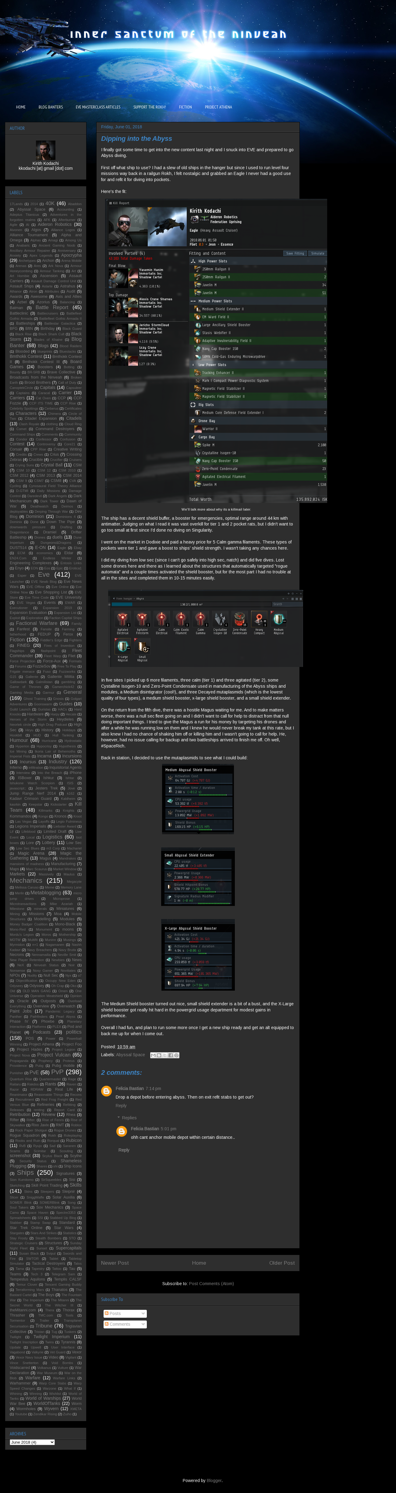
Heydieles (65, 719)
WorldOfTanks (47, 1403)
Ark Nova (55, 266)
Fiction (17, 640)
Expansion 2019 (57, 608)
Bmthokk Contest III (41, 362)
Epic (59, 568)
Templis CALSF (68, 1279)
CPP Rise (38, 449)
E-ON (40, 547)
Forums (21, 666)
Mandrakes (67, 858)
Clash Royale (29, 424)
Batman (16, 308)
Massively (46, 874)
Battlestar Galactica (59, 323)
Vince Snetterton (24, 1363)
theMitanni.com (23, 1310)
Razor (14, 1089)
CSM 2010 (67, 470)
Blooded (23, 351)
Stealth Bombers (48, 1238)
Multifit (32, 940)
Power (50, 1038)
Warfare (32, 1377)
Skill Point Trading (46, 1185)
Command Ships (22, 434)
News (77, 960)
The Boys (46, 1295)
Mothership (67, 934)
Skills (76, 1185)
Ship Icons (73, 1166)
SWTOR (32, 1258)
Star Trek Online (26, 1228)
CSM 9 (21, 481)
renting (39, 1110)
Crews (38, 454)
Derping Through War (51, 511)
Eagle (61, 548)
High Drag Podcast (52, 724)
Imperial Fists (20, 756)
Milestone (17, 908)
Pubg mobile (63, 1066)
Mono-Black (65, 924)
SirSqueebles (51, 1179)
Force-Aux (52, 661)
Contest (17, 443)
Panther (16, 1016)
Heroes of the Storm (28, 719)
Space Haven (37, 1212)
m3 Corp (53, 848)
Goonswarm (43, 704)
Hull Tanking (63, 735)
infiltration (36, 767)
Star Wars (64, 1228)
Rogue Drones (65, 1130)
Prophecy (45, 1061)
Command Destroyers (55, 429)
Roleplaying (73, 1135)
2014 (34, 204)
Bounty (15, 372)
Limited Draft (55, 831)
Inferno (16, 767)
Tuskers (70, 1332)
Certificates (73, 408)
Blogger (214, 1480)
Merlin (19, 893)
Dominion (35, 516)
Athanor (16, 291)
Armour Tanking (52, 271)
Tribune (43, 1326)
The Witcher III (59, 1305)
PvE (34, 1072)
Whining (16, 1393)
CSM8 (56, 481)
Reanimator (18, 1094)
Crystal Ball (52, 464)
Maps (14, 869)
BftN (29, 328)
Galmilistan (44, 682)
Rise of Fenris (53, 1120)
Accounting (65, 209)
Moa (58, 914)
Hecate (71, 714)
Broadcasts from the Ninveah (36, 377)
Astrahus (67, 286)
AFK (47, 220)
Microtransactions (23, 904)
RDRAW (36, 1089)
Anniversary (67, 250)
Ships (25, 1172)
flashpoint (48, 651)
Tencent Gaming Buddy (63, 1284)
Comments (117, 1324)
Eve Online (60, 587)
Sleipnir (68, 1191)
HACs (62, 709)
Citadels (74, 418)
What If (70, 1388)
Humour (19, 740)
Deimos (67, 506)
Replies (129, 1118)
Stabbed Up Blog (63, 1218)
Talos (78, 1263)
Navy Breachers (39, 950)
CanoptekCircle (21, 388)
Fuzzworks (67, 671)
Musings (69, 940)
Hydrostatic (73, 741)
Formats (75, 661)
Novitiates (68, 970)
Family (77, 623)
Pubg (39, 1065)
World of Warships (43, 1398)
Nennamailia (41, 955)
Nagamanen (55, 944)
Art (74, 271)
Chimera (54, 413)
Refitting (69, 1104)
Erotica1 (75, 568)
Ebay (78, 548)
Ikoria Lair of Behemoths (55, 751)
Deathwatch (39, 506)
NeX (20, 965)
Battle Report (52, 307)
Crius (54, 454)
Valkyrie (37, 1352)
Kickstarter (59, 804)
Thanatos (59, 1290)
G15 (13, 677)
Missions (36, 914)
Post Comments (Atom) (211, 1283)
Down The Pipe (61, 522)
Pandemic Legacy (59, 1011)
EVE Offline (35, 587)
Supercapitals (69, 1247)
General (72, 692)
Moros (46, 934)
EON (34, 568)
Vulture (63, 1368)
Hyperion (22, 746)
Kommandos (20, 816)
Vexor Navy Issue (29, 1357)
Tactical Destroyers (48, 1263)
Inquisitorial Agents (65, 767)
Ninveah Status (46, 965)
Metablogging (45, 893)
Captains (23, 393)
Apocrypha (71, 255)
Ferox (68, 634)
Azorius (43, 302)
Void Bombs (62, 1363)
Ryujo (37, 1146)
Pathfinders (39, 1016)
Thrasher (17, 1315)
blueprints (44, 351)
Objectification (26, 980)
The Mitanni (60, 1300)
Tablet (53, 1258)
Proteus (69, 1061)
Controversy (46, 444)
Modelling (42, 919)
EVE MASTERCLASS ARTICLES (98, 107)
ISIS (70, 783)
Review (48, 1114)
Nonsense (17, 970)
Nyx (68, 975)
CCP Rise (68, 403)
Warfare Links (64, 1378)
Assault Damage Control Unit (53, 281)
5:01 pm (168, 1128)
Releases (17, 1110)
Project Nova (20, 1055)
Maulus (69, 874)
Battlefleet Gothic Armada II (60, 318)
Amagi (53, 240)
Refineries (45, 1105)
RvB (22, 1146)
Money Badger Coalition (29, 924)
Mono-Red (18, 929)
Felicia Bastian (130, 1088)
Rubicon (74, 1140)
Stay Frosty (19, 1238)
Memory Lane (71, 887)
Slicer (14, 1197)
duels (57, 537)
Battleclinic (19, 313)
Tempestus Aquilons (27, 1279)
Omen (62, 991)
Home (199, 1263)
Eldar (68, 553)
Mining (15, 914)
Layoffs (43, 821)
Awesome (39, 296)
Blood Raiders (71, 346)
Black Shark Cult (51, 334)
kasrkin (15, 804)
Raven (71, 1084)
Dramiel (49, 532)
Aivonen (16, 230)
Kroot (77, 816)
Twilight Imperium (52, 1336)
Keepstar (35, 804)
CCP (62, 398)
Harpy (55, 714)
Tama (20, 1268)
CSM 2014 (72, 475)
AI (27, 224)
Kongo (43, 816)
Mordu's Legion (22, 934)
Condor (21, 439)
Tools (69, 1315)
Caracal (44, 393)
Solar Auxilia (63, 1197)
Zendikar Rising (45, 1414)
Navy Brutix (67, 950)
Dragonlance (19, 532)
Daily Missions (48, 491)
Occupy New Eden (60, 980)
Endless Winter (57, 558)
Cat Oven (43, 398)
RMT (60, 1125)
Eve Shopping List (51, 592)
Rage (72, 1079)
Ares (37, 266)
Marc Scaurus (36, 869)
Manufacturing (63, 864)
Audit (70, 291)
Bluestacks (67, 351)
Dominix (16, 522)
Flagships (17, 651)
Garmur (48, 692)
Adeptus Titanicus (24, 214)
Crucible (36, 460)
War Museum (47, 1373)
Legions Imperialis (30, 826)
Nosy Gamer (43, 970)
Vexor (77, 1352)
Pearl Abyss (65, 1016)
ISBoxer (25, 778)
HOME (21, 107)
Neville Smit (67, 955)
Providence (18, 1065)
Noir (72, 965)
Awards (16, 296)
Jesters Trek (46, 788)
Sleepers (47, 1191)
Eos (47, 568)
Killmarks (45, 810)
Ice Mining (18, 751)
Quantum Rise (21, 1079)
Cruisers (75, 459)
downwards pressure (27, 527)
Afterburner (67, 220)
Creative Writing (68, 449)
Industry (58, 761)
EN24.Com (18, 558)
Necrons (17, 955)
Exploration (34, 618)
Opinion (76, 996)
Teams (15, 1274)
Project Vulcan (54, 1055)
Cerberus (51, 408)
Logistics (52, 837)
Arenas (21, 266)
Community (73, 434)
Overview (41, 1006)
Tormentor (17, 1320)
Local (31, 837)
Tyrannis (68, 1342)
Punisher (16, 1073)
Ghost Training (34, 698)
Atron (33, 291)
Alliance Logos (63, 230)
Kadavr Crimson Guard (30, 798)
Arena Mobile (72, 260)
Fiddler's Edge (51, 640)
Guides (65, 703)
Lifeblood (28, 831)
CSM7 (39, 481)
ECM (21, 553)
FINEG (23, 645)
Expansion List (65, 613)
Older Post (282, 1263)
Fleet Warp (52, 656)
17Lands (16, 204)
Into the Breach (49, 773)
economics (45, 553)
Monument (44, 929)
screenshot (20, 1155)
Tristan (39, 1332)
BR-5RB (33, 372)
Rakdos (33, 1084)
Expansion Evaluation (28, 613)
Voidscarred (20, 1368)
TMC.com (45, 1315)
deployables (19, 511)
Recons (76, 1094)
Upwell (36, 1347)
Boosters (45, 367)
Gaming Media (22, 692)
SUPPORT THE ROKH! (149, 107)
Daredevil (34, 496)
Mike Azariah (61, 904)
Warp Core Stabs (52, 1383)
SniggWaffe (35, 1197)
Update (15, 1347)
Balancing (67, 302)
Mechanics (26, 880)
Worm (77, 1404)
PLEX (56, 1026)
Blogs (43, 345)
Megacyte (74, 881)
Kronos (60, 816)
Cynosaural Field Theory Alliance (55, 486)
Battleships (25, 323)
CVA (72, 481)
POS (30, 1038)
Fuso (47, 671)
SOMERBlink (49, 1202)
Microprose (61, 898)
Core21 (69, 444)
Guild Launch (20, 709)
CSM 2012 (19, 475)
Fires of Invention (59, 645)
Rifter (14, 1120)
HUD (37, 735)
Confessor (43, 439)
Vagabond (17, 1352)
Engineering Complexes (30, 563)
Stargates (17, 1233)
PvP (57, 1072)
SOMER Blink (21, 1202)
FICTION (185, 107)
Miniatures (65, 909)
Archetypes (27, 260)
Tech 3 (36, 1274)
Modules (67, 919)
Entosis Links (71, 563)
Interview (23, 773)
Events (50, 602)
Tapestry (38, 1268)
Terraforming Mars (30, 1290)
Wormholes (26, 1409)
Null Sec (51, 975)
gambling (68, 682)
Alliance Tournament (29, 235)
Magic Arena (31, 853)
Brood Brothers (38, 382)
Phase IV (19, 1021)
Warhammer (20, 1383)
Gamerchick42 (63, 687)
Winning (36, 1393)
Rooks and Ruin (27, 1140)
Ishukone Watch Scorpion (32, 783)
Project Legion (63, 1049)
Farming (68, 629)
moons (68, 929)
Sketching (17, 1185)
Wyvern (51, 1408)
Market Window (64, 869)
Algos (36, 230)
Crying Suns (24, 465)
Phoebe (47, 1021)
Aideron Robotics (55, 224)
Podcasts (42, 1032)
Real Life (64, 1089)
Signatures (65, 1173)
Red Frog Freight (54, 1099)
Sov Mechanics (49, 1207)
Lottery (48, 842)
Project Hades (29, 1049)
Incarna (44, 756)
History (47, 730)
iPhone (76, 773)
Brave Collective (61, 372)
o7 (80, 975)
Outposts (48, 1001)
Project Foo (72, 1044)
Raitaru (15, 1084)
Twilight (15, 1337)
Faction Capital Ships (65, 618)
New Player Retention (27, 960)
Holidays (69, 730)
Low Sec (74, 843)
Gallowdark (18, 682)
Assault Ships (22, 286)
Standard (67, 1222)
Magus (45, 858)
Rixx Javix (40, 1125)
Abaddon (75, 204)
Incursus (28, 761)
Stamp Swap (40, 1222)
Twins (49, 1342)
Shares (41, 1166)
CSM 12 (44, 470)
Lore (30, 843)
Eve (44, 574)
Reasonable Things (48, 1094)
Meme (49, 887)
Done (34, 522)
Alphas (35, 240)
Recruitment (25, 1099)
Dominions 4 (66, 516)
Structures (53, 1243)
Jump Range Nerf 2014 (33, 793)
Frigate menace (22, 671)
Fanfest (23, 629)
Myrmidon (17, 944)
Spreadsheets (20, 1218)
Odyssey (36, 986)
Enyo (19, 568)
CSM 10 (23, 470)
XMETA (76, 1409)
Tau (72, 1269)
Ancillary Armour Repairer (30, 250)
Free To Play (66, 666)
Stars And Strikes (43, 1233)
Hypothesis (67, 746)
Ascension (49, 276)
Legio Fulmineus (69, 821)
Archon (48, 260)
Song (72, 1202)
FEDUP (44, 634)
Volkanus (44, 1368)
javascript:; (18, 788)
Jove (71, 788)
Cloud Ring (73, 424)
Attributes (52, 291)
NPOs (15, 975)
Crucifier (56, 459)
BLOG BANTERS (51, 107)
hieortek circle (20, 724)
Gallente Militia (61, 677)
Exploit (15, 618)
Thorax (69, 1310)
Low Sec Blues (27, 848)
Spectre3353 (66, 1212)
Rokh (52, 1135)
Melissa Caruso (27, 887)
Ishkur (48, 778)
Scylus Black (52, 1156)
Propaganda (19, 1061)
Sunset (41, 1248)
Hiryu (29, 730)
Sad (52, 1146)
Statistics (69, 1233)
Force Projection (22, 661)
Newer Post (115, 1263)
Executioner (19, 608)
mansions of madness (27, 864)
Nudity (32, 975)
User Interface (63, 1347)
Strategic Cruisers (23, 1243)
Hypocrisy (44, 746)
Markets (17, 873)
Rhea (70, 1115)
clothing (52, 424)
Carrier (65, 392)
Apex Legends (41, 255)
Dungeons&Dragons (56, 542)
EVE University (69, 597)
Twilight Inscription (24, 1342)
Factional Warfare (37, 623)
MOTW (15, 940)
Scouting (66, 1151)
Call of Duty (67, 382)
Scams (15, 1151)
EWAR (70, 602)
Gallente (32, 677)
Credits (21, 454)
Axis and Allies (68, 296)
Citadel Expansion (41, 418)
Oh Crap (57, 986)
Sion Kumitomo (22, 1179)
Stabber (16, 1222)
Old (12, 991)
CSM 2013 (45, 475)
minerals (40, 908)
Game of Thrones (25, 687)
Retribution (20, 1114)
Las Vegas (23, 821)
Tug (54, 1332)
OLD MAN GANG (37, 991)
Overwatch (66, 1006)
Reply (121, 1105)
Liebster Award (65, 826)
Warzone (49, 1388)
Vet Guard (57, 1352)
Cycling (15, 486)
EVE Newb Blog (43, 581)
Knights (68, 810)
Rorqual (53, 1140)
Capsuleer (74, 388)
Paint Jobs (21, 1011)
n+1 (35, 944)
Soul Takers (19, 1207)
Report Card (64, 1110)
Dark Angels (57, 496)
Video (53, 1357)
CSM (77, 465)
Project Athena (41, 1044)
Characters (26, 413)
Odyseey (16, 986)
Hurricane (49, 741)
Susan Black (29, 1253)
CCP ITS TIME (41, 403)
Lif (11, 831)
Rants (50, 1083)
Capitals (47, 387)
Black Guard (72, 328)
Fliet (72, 656)
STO (72, 1238)
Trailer (44, 1320)
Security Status (32, 1161)
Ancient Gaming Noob (57, 245)
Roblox (76, 1125)
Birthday (48, 328)
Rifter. (31, 1120)
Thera (49, 1310)
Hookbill (16, 735)
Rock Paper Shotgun (31, 1130)
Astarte (47, 286)
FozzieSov (42, 666)
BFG (14, 328)
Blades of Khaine (48, 339)
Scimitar (40, 1151)
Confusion (67, 439)
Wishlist (55, 1393)
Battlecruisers (47, 313)
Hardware (35, 714)
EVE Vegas (26, 602)
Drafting (66, 527)
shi (55, 1166)
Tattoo (56, 1268)
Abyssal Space (130, 1054)
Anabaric (23, 245)
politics (74, 1032)
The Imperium (33, 1300)
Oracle (23, 1001)
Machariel (74, 848)
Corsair (16, 449)
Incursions (72, 756)
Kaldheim (68, 798)
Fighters (75, 640)
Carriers (17, 397)
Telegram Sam (63, 1274)
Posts (113, 1313)
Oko (73, 986)
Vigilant (70, 1357)
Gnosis (58, 698)
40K (50, 203)
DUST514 (18, 548)
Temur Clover (26, 1284)
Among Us (73, 240)
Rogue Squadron (25, 1135)
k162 (70, 793)
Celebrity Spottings (24, 408)
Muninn (50, 940)
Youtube (21, 1414)
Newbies (58, 960)
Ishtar (69, 778)
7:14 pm (153, 1088)
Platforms (39, 1026)
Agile (13, 224)
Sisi (72, 1180)
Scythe (76, 1156)
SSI (40, 1218)
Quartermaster (50, 1079)
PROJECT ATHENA (218, 107)
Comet (21, 429)
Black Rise (23, 334)
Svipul (50, 1253)
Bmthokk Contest (26, 356)
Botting (69, 367)
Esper (22, 575)
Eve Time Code (37, 597)
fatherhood (18, 634)
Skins (28, 1191)
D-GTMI (22, 491)
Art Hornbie (19, 276)
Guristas (44, 709)
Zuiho (67, 1414)
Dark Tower (49, 501)
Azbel (22, 302)
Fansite (46, 629)
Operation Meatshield (46, 996)
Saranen (69, 1146)
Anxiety (15, 255)
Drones (39, 537)
